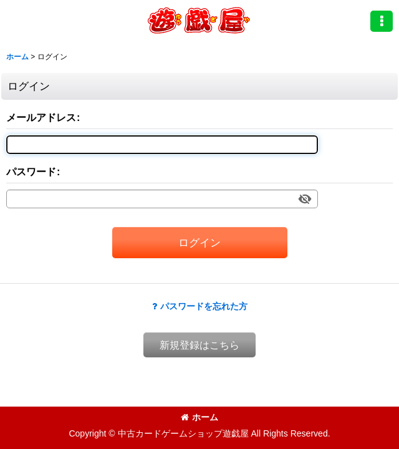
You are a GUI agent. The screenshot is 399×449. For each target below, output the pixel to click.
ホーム (199, 417)
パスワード (31, 171)
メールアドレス (41, 117)
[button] (381, 21)
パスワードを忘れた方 (200, 306)
